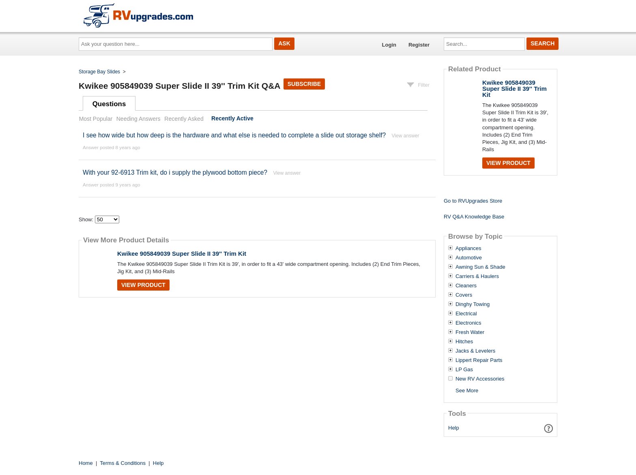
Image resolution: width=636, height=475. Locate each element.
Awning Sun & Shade (480, 267)
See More (467, 390)
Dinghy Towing (473, 304)
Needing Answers (138, 119)
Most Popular (95, 119)
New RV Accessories (480, 379)
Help (453, 428)
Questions (109, 104)
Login (389, 45)
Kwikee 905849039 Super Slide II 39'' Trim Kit (181, 253)
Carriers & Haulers (477, 276)
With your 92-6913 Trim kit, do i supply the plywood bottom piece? (175, 172)
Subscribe (304, 84)
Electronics (468, 323)
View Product (143, 285)
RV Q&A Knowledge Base (474, 217)
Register (419, 45)
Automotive (469, 258)
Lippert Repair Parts (479, 360)
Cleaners (466, 286)
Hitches (464, 341)
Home (86, 463)
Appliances (468, 248)
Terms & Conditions (123, 463)
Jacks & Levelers (475, 351)
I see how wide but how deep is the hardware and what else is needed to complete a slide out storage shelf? (234, 135)
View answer (405, 136)
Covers (464, 295)
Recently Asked (183, 119)
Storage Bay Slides (99, 72)
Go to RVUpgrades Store (473, 201)
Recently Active (232, 119)
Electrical (466, 314)
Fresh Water (470, 332)
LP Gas (464, 369)
